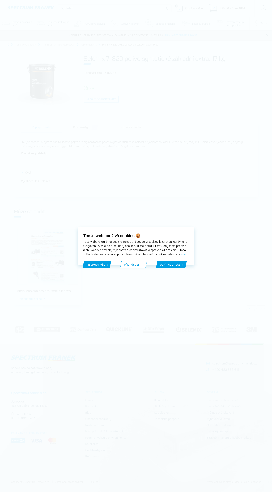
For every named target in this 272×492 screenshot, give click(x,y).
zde (183, 254)
